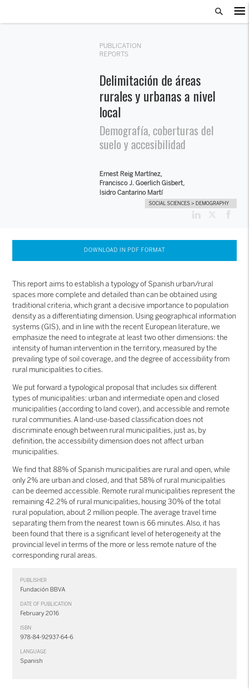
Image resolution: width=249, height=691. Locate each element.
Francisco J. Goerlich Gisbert (141, 183)
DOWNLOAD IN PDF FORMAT (124, 250)
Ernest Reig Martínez (129, 174)
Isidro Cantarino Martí (131, 192)
